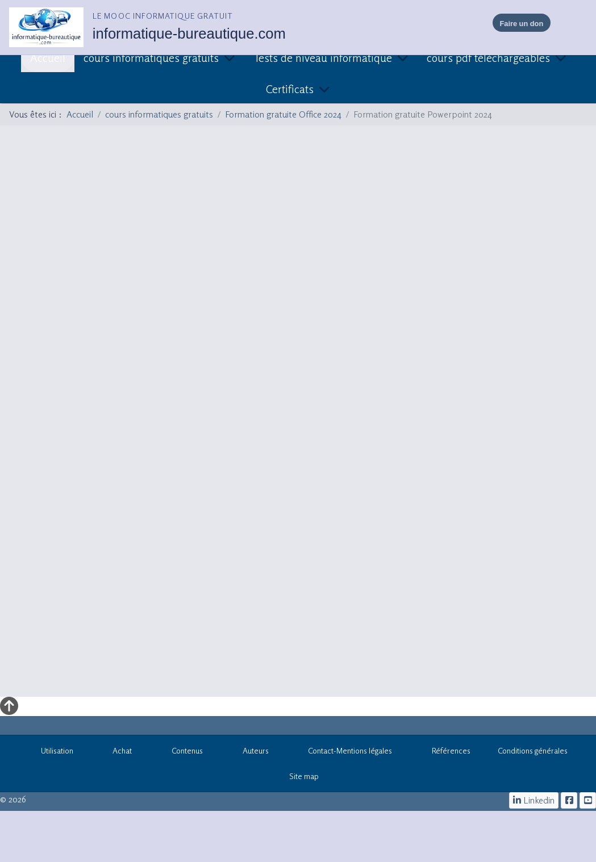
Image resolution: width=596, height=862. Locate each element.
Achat (116, 752)
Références (444, 752)
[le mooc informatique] (569, 800)
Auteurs (249, 752)
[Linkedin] (534, 800)
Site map (298, 778)
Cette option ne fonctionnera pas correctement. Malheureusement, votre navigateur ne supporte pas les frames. (298, 409)
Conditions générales (533, 750)
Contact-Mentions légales (344, 752)
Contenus (181, 752)
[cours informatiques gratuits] (588, 800)
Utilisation (50, 752)
